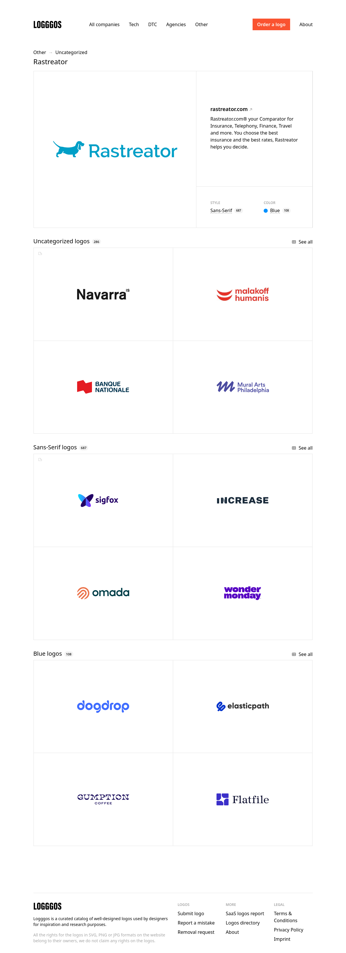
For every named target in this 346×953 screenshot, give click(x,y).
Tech (134, 24)
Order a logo (271, 24)
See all (302, 242)
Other (201, 24)
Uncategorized (71, 52)
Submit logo (191, 913)
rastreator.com (231, 109)
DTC (152, 24)
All (104, 24)
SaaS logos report (245, 913)
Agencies (176, 24)
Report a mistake (196, 923)
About (306, 24)
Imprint (282, 939)
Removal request (196, 932)
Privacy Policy (288, 930)
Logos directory (243, 923)
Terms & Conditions (285, 917)
